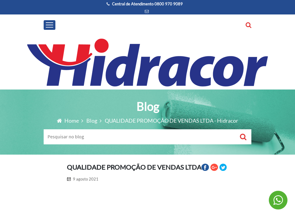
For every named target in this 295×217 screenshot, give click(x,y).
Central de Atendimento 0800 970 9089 (145, 4)
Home (68, 120)
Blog (92, 120)
